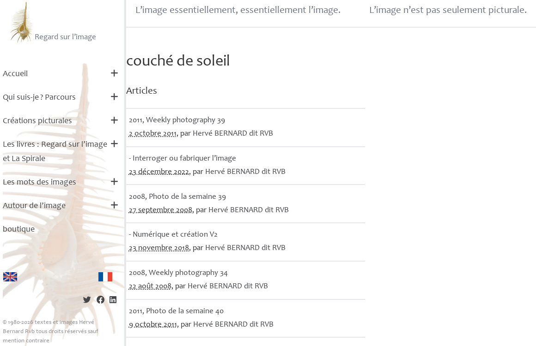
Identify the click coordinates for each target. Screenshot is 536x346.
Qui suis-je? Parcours (39, 98)
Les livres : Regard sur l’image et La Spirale (55, 152)
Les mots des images (39, 183)
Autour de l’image (34, 206)
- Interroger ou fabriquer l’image (182, 159)
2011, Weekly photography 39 (177, 121)
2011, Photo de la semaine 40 (176, 312)
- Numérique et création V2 (173, 235)
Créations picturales (37, 121)
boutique (19, 230)
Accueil (15, 74)
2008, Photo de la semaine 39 (177, 197)
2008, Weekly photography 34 (178, 273)
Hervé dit (233, 134)
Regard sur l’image (52, 22)
